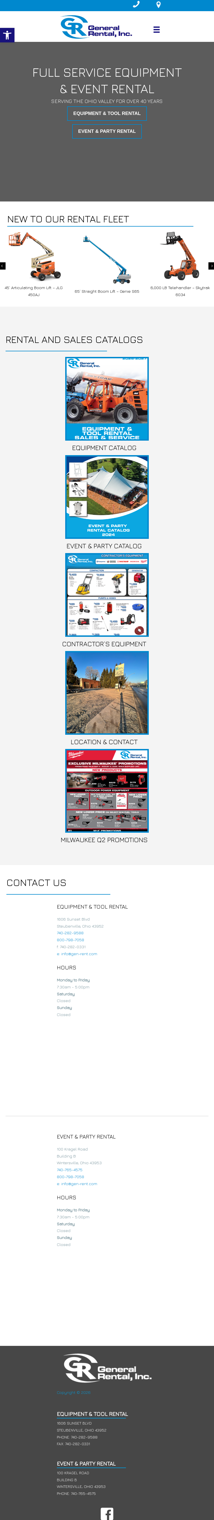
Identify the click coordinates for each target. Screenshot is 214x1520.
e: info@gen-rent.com (77, 953)
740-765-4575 (69, 1169)
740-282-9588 (70, 932)
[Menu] (156, 29)
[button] (7, 35)
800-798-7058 (70, 939)
